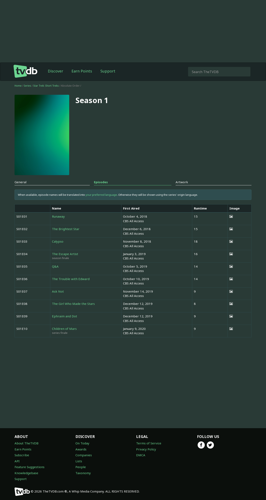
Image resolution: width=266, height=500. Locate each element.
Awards (80, 449)
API (17, 461)
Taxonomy (83, 473)
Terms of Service (148, 443)
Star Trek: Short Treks (46, 85)
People (80, 467)
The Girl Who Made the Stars (73, 304)
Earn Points (81, 71)
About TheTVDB (26, 443)
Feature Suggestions (29, 467)
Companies (83, 455)
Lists (78, 461)
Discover (55, 71)
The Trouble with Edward (71, 279)
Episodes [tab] (101, 182)
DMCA (140, 455)
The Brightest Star (65, 229)
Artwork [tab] (182, 182)
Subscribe (22, 455)
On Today (82, 443)
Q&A (55, 266)
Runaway (58, 216)
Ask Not (58, 291)
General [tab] (20, 182)
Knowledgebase (26, 473)
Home (18, 85)
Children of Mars (64, 329)
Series (27, 85)
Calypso (57, 241)
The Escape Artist (65, 254)
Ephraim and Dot (64, 316)
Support (107, 71)
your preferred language (101, 195)
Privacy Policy (146, 449)
